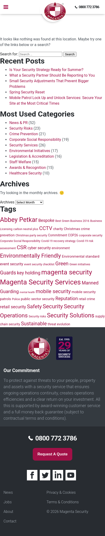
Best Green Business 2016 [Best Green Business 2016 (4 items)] (72, 221)
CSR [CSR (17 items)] (22, 247)
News (8, 492)
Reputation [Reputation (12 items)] (66, 298)
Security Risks (21, 128)
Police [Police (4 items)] (16, 299)
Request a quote (52, 454)
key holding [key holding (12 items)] (28, 273)
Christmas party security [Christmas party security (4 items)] (31, 235)
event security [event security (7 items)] (11, 264)
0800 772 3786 (89, 7)
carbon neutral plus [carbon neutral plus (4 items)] (25, 229)
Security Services (23, 145)
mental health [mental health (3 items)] (27, 292)
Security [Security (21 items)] (53, 306)
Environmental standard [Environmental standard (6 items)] (80, 256)
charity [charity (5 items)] (58, 229)
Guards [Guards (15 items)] (8, 273)
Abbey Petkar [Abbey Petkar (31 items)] (18, 220)
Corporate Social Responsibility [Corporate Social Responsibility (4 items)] (20, 241)
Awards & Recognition (27, 167)
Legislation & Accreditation (31, 156)
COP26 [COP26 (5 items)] (73, 235)
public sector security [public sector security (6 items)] (37, 299)
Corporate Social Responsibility (35, 139)
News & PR (18, 123)
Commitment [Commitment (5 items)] (57, 235)
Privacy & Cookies (61, 492)
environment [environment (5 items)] (61, 248)
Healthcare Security (25, 173)
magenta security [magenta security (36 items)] (66, 272)
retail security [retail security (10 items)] (13, 306)
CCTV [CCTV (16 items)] (45, 228)
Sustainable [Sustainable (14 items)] (34, 324)
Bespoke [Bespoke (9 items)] (46, 220)
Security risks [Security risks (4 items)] (37, 316)
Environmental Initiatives (29, 151)
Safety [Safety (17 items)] (34, 306)
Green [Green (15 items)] (62, 263)
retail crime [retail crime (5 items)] (87, 299)
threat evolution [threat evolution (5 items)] (59, 324)
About (8, 511)
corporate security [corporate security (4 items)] (90, 235)
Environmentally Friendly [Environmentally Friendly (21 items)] (30, 255)
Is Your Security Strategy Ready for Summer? (46, 69)
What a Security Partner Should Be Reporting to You (52, 75)
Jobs (8, 502)
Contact (10, 521)
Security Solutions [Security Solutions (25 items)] (70, 315)
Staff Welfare (20, 162)
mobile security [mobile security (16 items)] (53, 291)
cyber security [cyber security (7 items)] (39, 248)
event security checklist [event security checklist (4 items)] (39, 264)
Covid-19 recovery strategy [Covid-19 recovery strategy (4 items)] (58, 241)
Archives (7, 202)
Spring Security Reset (27, 92)
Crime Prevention (23, 134)
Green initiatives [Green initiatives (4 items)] (79, 264)
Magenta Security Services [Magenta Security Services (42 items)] (40, 282)
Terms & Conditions (63, 502)
